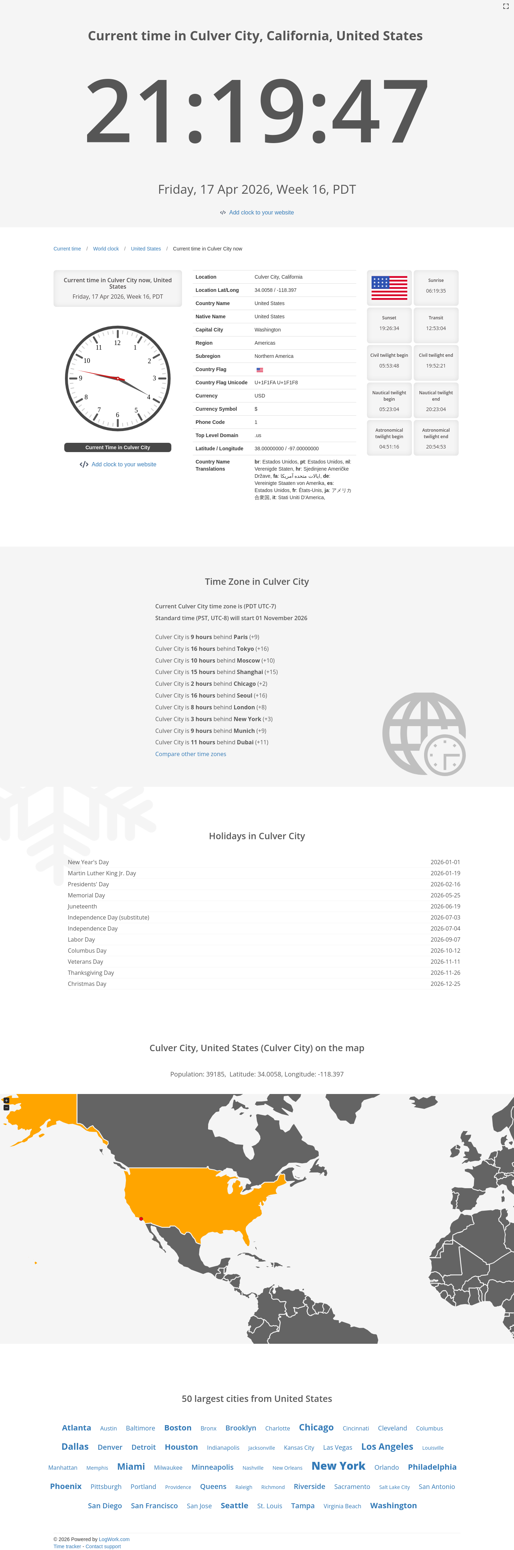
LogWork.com (114, 1539)
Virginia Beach (342, 1506)
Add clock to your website (261, 212)
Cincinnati (356, 1428)
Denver (109, 1447)
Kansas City (299, 1448)
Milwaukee (168, 1468)
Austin (108, 1428)
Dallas (75, 1446)
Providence (178, 1487)
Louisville (433, 1447)
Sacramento (352, 1486)
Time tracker (67, 1546)
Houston (181, 1446)
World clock (106, 249)
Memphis (97, 1467)
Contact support (103, 1546)
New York (338, 1465)
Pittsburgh (106, 1486)
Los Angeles (387, 1446)
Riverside (309, 1486)
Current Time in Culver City (117, 447)
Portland (143, 1486)
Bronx (209, 1428)
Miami (131, 1466)
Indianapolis (223, 1448)
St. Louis (269, 1505)
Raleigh (243, 1487)
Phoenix (66, 1485)
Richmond (273, 1487)
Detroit (143, 1447)
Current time (67, 249)
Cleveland (392, 1428)
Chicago (316, 1427)
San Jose (199, 1505)
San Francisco (154, 1505)
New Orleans (287, 1467)
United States (146, 249)
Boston (178, 1427)
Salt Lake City (394, 1487)
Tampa (303, 1505)
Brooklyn (241, 1428)
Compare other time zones (190, 754)
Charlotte (277, 1428)
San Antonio (437, 1486)
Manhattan (62, 1468)
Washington (393, 1505)
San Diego (105, 1505)
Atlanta (76, 1427)
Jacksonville (261, 1447)
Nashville (252, 1467)
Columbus (429, 1428)
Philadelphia (432, 1466)
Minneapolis (212, 1467)
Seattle (234, 1505)
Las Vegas (337, 1447)
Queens (213, 1486)
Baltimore (140, 1428)
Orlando (386, 1467)
